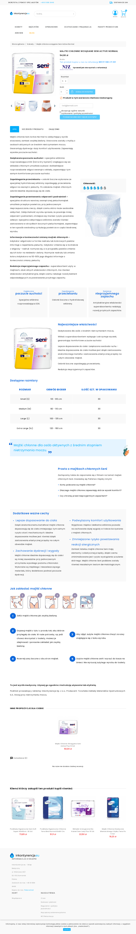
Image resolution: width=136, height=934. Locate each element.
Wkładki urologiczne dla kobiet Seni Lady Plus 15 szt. (83, 830)
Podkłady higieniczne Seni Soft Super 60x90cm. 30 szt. (23, 830)
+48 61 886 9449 (47, 2)
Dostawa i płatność (48, 902)
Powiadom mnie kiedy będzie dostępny (80, 117)
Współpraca (17, 898)
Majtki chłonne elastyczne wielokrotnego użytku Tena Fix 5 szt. (113, 831)
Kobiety (18, 27)
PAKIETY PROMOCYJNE (108, 27)
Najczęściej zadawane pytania (53, 912)
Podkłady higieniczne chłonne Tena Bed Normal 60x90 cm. (53, 830)
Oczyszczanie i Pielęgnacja (78, 27)
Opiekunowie (51, 27)
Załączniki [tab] (54, 129)
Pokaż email (29, 890)
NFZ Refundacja (47, 916)
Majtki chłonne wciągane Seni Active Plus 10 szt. (68, 745)
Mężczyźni (34, 27)
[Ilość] (63, 91)
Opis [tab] (14, 129)
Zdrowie (19, 33)
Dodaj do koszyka (84, 92)
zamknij (67, 930)
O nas (43, 898)
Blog (31, 33)
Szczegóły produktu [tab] (33, 129)
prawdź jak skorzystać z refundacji (90, 67)
